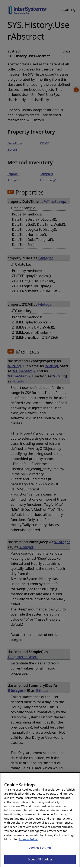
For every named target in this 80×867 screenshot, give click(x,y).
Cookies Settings (40, 852)
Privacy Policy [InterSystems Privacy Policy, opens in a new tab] (28, 843)
